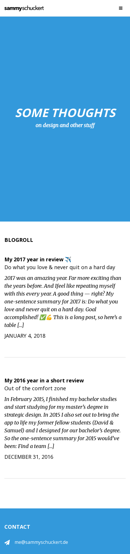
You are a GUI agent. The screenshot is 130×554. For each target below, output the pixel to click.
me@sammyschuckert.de (41, 542)
